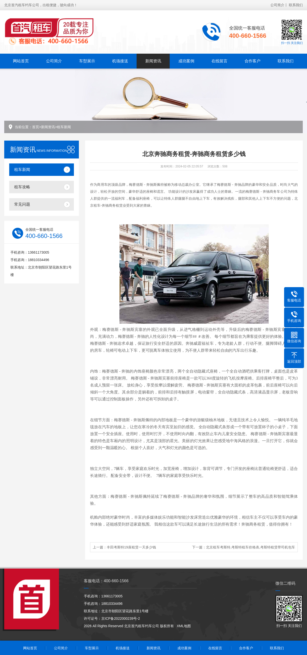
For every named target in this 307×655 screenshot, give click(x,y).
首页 (35, 127)
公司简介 (277, 4)
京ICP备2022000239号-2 (120, 618)
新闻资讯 (153, 60)
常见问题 (22, 204)
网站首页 (21, 60)
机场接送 (120, 60)
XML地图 (184, 626)
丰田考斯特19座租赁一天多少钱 (131, 547)
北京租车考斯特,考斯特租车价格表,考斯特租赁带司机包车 (250, 547)
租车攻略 (22, 187)
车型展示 (87, 60)
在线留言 (219, 60)
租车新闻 (64, 127)
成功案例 (186, 60)
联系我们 (296, 4)
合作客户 (252, 60)
